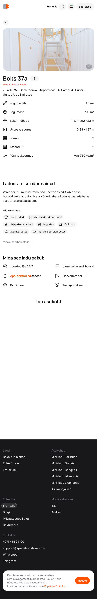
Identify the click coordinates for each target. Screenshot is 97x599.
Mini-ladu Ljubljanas (65, 483)
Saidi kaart (10, 525)
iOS (53, 506)
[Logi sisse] (85, 6)
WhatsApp (10, 554)
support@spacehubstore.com (24, 548)
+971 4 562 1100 (13, 542)
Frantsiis (52, 6)
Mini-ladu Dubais (63, 463)
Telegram (9, 561)
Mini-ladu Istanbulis (64, 476)
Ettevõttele (11, 463)
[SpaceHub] (6, 7)
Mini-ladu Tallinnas (64, 457)
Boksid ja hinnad (14, 457)
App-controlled (20, 276)
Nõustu (82, 580)
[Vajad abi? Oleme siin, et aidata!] (62, 6)
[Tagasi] (6, 22)
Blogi (6, 512)
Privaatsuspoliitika (16, 519)
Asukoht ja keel (61, 489)
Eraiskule (9, 470)
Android (56, 512)
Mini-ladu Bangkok (64, 470)
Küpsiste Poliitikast (55, 586)
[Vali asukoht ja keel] (71, 6)
